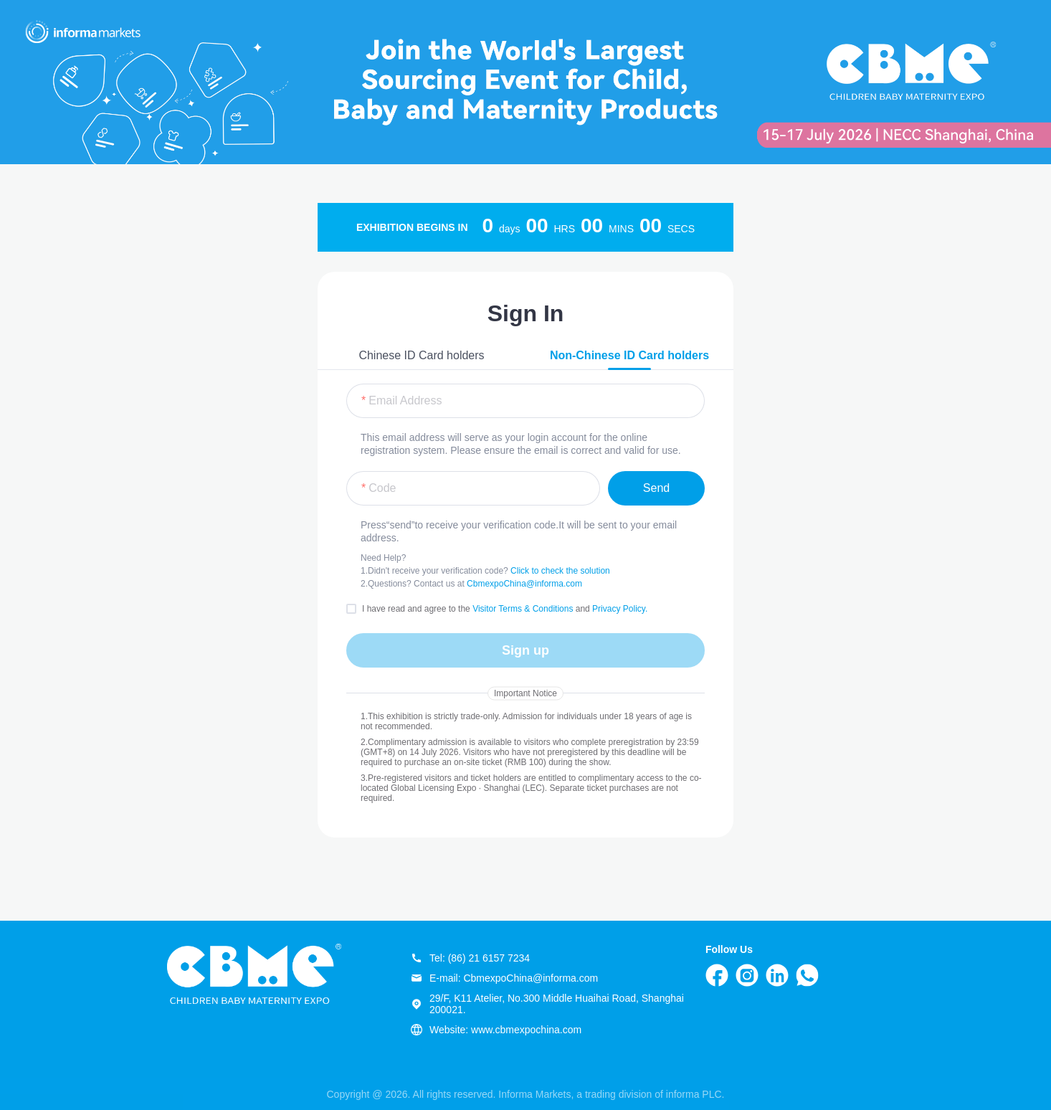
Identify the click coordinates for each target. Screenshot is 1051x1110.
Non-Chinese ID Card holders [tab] (629, 355)
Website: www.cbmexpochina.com (496, 1029)
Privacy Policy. (619, 609)
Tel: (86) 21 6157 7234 (470, 958)
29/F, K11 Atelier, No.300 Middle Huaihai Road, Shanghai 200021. (547, 1003)
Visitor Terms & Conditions (524, 609)
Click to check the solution (560, 571)
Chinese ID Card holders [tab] (421, 355)
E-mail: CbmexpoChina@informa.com (504, 978)
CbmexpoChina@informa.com (524, 584)
